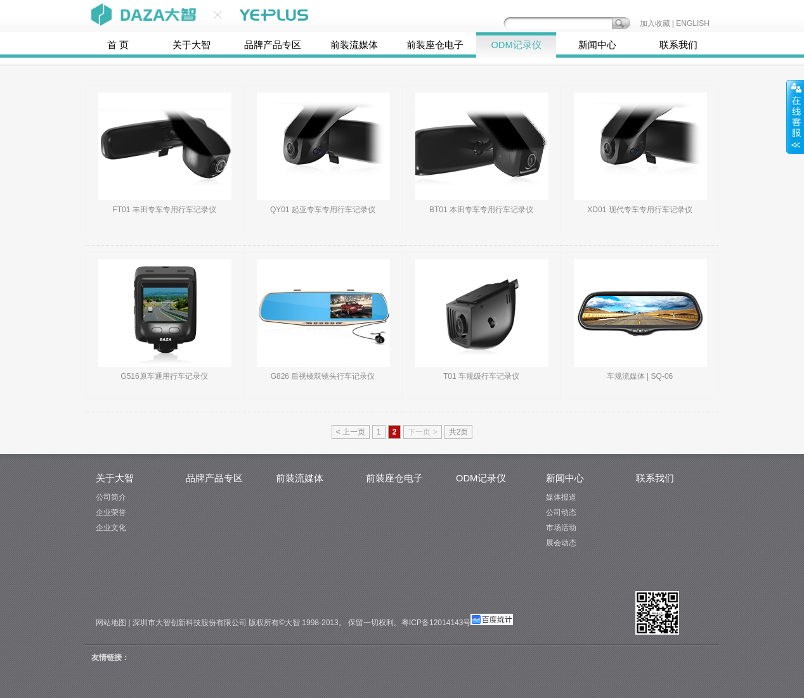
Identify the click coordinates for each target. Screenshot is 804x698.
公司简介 (111, 497)
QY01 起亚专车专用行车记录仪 (322, 209)
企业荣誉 (111, 512)
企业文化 (111, 527)
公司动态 (561, 512)
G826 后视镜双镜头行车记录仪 (323, 376)
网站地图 (111, 622)
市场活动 (561, 527)
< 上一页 (350, 432)
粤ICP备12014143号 (435, 622)
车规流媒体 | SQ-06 (640, 376)
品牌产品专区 (272, 45)
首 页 (118, 45)
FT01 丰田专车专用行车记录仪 (164, 209)
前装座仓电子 (435, 45)
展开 (795, 116)
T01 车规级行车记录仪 (481, 376)
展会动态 (561, 542)
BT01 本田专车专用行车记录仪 (481, 209)
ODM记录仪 (516, 45)
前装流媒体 (354, 45)
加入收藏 (655, 23)
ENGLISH (693, 23)
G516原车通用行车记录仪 (163, 376)
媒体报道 (561, 497)
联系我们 (678, 45)
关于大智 (191, 45)
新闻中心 (597, 45)
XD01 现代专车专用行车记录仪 (639, 209)
